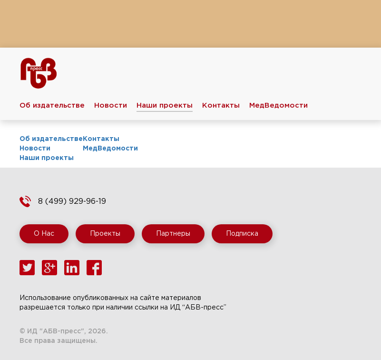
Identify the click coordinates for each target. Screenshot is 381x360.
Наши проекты (165, 105)
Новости (110, 105)
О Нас (44, 234)
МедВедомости (278, 105)
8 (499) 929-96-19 (72, 201)
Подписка (242, 234)
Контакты (221, 105)
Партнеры (173, 234)
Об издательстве (52, 105)
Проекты (105, 234)
